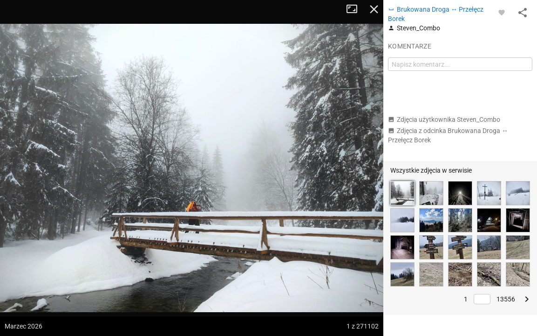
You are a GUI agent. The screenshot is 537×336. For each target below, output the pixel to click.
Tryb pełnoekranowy (355, 9)
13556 (505, 299)
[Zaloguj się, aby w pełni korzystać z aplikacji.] (501, 12)
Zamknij (374, 9)
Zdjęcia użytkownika (444, 119)
